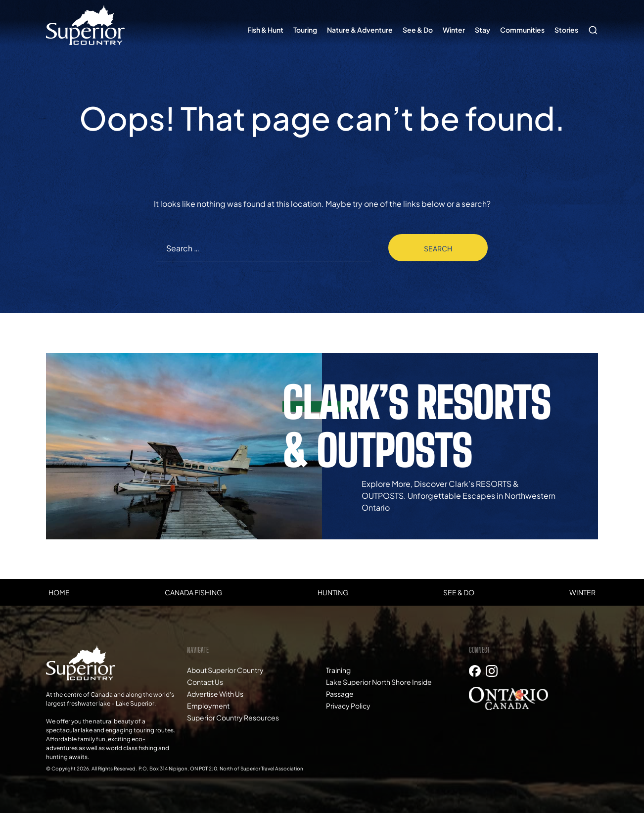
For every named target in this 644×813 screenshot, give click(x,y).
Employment (208, 705)
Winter (454, 29)
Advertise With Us (215, 693)
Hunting (333, 592)
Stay (482, 29)
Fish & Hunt (265, 29)
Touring (305, 29)
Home (59, 592)
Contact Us (205, 681)
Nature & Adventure (360, 29)
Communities (522, 29)
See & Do (418, 29)
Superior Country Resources (233, 717)
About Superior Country (225, 670)
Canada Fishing (194, 592)
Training (338, 670)
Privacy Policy (348, 705)
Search (590, 25)
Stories (566, 29)
